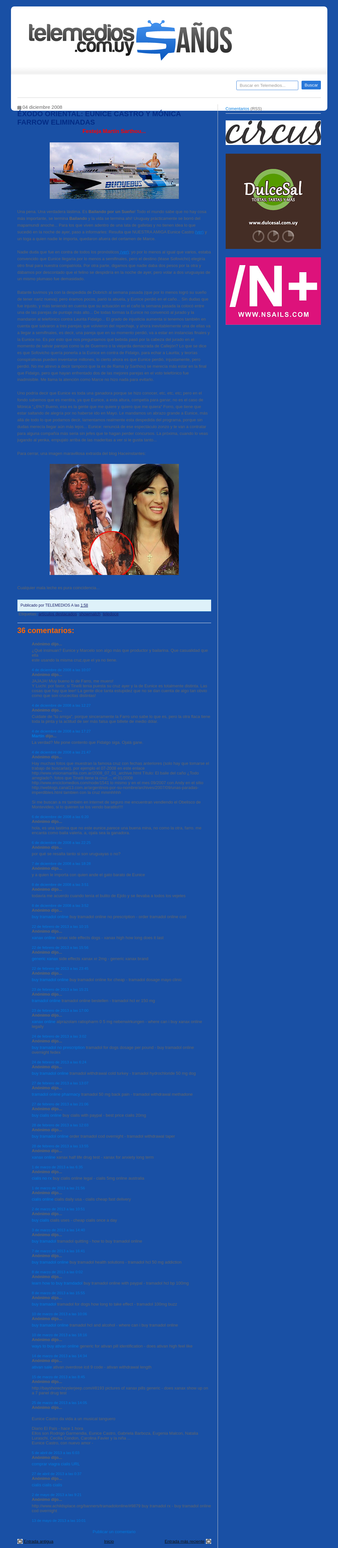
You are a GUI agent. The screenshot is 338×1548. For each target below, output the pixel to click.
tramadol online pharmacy (56, 1094)
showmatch (89, 613)
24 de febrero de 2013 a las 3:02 (59, 1036)
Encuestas (172, 87)
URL (75, 1463)
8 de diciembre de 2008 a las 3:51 (60, 884)
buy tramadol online (50, 916)
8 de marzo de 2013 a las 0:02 (57, 1272)
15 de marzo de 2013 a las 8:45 (58, 1377)
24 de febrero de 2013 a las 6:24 (59, 1062)
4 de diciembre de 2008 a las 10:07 (61, 670)
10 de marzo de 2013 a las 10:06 (59, 1314)
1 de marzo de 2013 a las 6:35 (57, 1167)
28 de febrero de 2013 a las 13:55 (60, 1146)
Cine (144, 87)
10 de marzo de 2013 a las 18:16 (59, 1335)
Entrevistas (100, 87)
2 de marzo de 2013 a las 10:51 (58, 1209)
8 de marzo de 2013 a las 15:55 (58, 1293)
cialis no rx (42, 1178)
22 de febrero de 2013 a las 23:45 (60, 968)
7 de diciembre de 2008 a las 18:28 (61, 863)
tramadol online (46, 1000)
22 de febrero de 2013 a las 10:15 (60, 926)
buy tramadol (44, 1241)
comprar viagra (46, 1463)
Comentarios (238, 108)
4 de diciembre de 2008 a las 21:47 (61, 752)
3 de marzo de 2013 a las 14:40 (58, 1230)
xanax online (44, 937)
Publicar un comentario (114, 1531)
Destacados (43, 87)
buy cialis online (47, 1115)
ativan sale (42, 1367)
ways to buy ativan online (55, 1346)
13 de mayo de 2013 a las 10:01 (59, 1520)
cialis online (43, 1199)
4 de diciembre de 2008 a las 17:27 (61, 731)
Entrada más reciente (185, 1541)
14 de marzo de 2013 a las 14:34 (59, 1356)
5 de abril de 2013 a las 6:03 (56, 1453)
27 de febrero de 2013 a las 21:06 (60, 1104)
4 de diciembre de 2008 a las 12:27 (61, 705)
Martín (38, 735)
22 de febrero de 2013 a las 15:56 (60, 947)
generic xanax (45, 958)
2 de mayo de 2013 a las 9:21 (57, 1494)
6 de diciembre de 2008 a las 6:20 (60, 817)
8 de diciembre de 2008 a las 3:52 (60, 905)
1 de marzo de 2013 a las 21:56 (58, 1188)
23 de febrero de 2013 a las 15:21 (60, 989)
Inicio (109, 1541)
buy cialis (40, 1220)
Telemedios (211, 87)
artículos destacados (57, 613)
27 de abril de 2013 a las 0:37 (57, 1473)
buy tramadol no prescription (58, 1047)
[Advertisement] (274, 373)
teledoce (110, 613)
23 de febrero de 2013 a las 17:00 (60, 1010)
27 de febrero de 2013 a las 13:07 (60, 1083)
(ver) (199, 232)
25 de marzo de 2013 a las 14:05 (59, 1402)
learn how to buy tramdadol (57, 1283)
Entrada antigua (39, 1541)
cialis (65, 1463)
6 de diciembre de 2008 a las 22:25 (61, 842)
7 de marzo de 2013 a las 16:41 (58, 1251)
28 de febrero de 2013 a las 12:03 (60, 1125)
